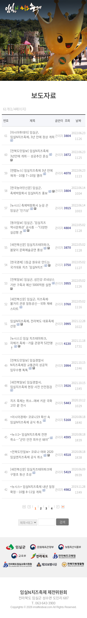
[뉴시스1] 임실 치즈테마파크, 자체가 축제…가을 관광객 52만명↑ (31, 343)
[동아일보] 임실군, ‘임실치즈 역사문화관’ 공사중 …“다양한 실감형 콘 (29, 227)
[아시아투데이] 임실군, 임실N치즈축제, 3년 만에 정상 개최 (32, 134)
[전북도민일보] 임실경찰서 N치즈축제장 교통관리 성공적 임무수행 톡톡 (29, 365)
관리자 (59, 135)
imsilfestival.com (42, 607)
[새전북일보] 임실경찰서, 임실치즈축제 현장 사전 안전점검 (31, 384)
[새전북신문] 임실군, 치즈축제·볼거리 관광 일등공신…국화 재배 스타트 (31, 304)
